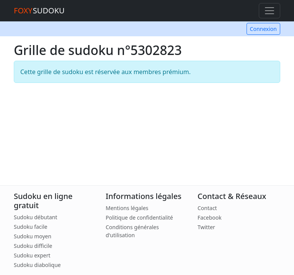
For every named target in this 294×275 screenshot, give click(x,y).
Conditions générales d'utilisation (132, 231)
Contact (207, 208)
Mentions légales (127, 208)
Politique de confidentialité (139, 217)
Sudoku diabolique (37, 265)
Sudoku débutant (35, 217)
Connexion (263, 28)
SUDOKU (39, 10)
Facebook (210, 217)
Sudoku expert (32, 255)
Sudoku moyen (32, 236)
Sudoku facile (30, 226)
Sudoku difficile (33, 245)
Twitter (206, 227)
